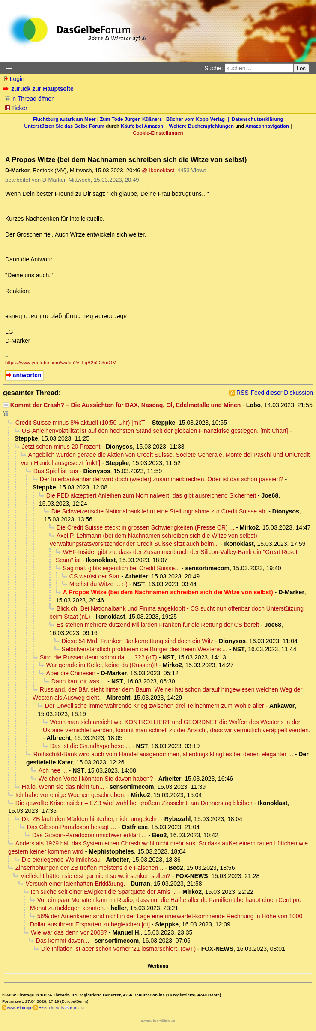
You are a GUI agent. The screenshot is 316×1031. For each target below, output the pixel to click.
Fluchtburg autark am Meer (64, 119)
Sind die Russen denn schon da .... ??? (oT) (98, 657)
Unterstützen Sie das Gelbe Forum (64, 126)
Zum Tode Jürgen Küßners (131, 119)
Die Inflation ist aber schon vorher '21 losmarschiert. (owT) (118, 948)
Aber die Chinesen (70, 673)
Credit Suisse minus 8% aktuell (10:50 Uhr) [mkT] (81, 422)
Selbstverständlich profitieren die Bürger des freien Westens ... (144, 649)
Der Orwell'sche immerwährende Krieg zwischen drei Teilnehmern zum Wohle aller (154, 705)
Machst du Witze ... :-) (98, 584)
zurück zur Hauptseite (39, 88)
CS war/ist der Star (94, 576)
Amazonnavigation (267, 126)
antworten (27, 375)
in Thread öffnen (30, 98)
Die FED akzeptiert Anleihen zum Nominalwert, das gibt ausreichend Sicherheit (151, 495)
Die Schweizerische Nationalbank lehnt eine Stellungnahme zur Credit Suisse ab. (159, 511)
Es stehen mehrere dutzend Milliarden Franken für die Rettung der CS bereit (158, 624)
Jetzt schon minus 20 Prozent (61, 446)
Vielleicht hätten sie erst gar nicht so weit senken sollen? (95, 875)
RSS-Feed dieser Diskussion (274, 392)
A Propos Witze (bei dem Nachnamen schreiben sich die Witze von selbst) (168, 592)
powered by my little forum (158, 1020)
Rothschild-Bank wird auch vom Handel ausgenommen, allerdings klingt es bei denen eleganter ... (163, 754)
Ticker (16, 108)
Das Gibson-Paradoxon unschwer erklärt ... (89, 835)
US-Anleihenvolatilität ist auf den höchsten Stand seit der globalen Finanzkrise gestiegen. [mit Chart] (155, 430)
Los (301, 68)
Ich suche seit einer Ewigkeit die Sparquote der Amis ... (104, 891)
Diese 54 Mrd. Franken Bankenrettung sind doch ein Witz (138, 641)
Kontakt (77, 1007)
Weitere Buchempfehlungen (201, 126)
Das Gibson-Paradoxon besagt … (71, 827)
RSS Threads (51, 1007)
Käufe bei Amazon (142, 126)
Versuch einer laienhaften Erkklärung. (75, 883)
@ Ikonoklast (158, 170)
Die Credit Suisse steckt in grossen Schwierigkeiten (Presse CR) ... (145, 527)
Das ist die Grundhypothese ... (90, 746)
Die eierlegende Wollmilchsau (61, 859)
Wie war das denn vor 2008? (69, 932)
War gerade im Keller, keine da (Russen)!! (101, 665)
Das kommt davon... (62, 940)
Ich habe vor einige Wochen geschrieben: (70, 794)
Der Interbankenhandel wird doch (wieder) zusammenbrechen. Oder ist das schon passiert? (161, 479)
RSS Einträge (20, 1007)
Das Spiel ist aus (55, 471)
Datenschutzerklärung (257, 119)
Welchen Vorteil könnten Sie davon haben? (96, 778)
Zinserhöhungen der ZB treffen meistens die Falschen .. (89, 867)
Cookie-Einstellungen (158, 132)
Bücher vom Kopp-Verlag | (199, 119)
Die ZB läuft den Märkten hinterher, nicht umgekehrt (90, 818)
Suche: (213, 68)
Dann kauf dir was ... (78, 681)
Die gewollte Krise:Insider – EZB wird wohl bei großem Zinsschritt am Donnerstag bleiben (134, 803)
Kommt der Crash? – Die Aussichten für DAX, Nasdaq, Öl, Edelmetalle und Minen (125, 405)
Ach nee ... (53, 770)
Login (13, 78)
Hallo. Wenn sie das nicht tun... (63, 786)
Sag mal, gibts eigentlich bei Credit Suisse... (121, 568)
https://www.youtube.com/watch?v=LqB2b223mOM (60, 362)
